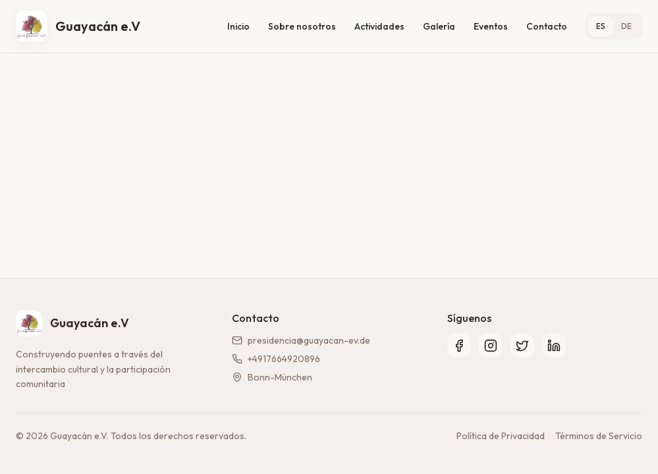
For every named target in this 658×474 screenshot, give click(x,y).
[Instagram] (491, 345)
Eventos (491, 26)
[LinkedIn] (554, 345)
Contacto (546, 26)
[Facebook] (459, 345)
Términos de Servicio (598, 436)
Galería (439, 26)
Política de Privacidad (500, 436)
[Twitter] (522, 345)
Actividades (379, 26)
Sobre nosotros (302, 26)
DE (626, 26)
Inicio (238, 26)
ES (600, 26)
